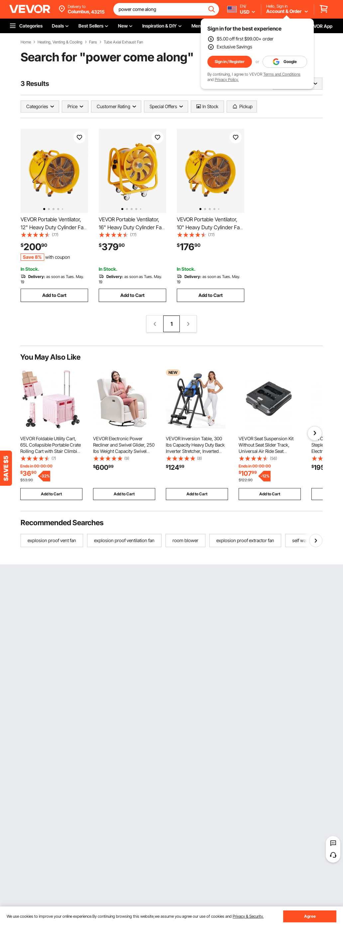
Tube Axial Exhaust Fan (123, 42)
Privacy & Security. (248, 916)
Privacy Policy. (227, 79)
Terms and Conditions (281, 74)
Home (26, 42)
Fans (93, 42)
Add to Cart (54, 295)
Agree (310, 916)
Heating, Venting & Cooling (60, 42)
